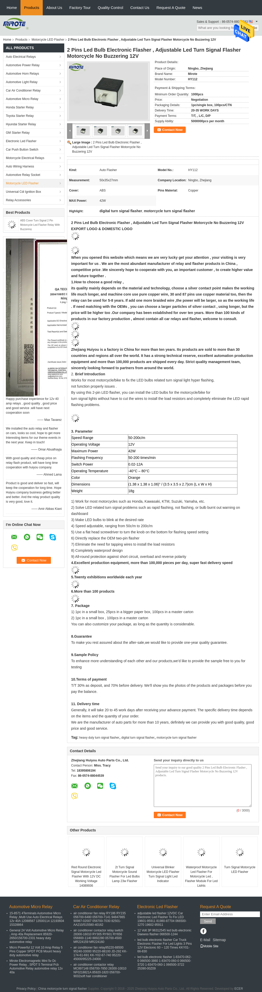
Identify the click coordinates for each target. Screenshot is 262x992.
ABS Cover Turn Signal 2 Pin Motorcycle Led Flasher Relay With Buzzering (40, 225)
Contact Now (172, 130)
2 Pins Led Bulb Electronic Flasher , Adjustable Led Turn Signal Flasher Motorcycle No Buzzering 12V (106, 147)
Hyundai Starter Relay (21, 124)
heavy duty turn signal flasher (99, 737)
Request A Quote (170, 7)
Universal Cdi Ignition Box (23, 192)
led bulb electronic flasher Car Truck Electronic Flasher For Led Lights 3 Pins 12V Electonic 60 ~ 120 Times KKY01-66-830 (164, 945)
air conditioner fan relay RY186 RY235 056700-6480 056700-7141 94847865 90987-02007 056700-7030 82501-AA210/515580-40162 (99, 919)
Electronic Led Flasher (21, 141)
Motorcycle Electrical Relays (25, 158)
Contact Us (139, 7)
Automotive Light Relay (21, 82)
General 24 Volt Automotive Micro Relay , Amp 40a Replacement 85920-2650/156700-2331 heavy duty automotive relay (36, 936)
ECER (238, 988)
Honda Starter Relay (20, 107)
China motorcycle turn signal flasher (62, 988)
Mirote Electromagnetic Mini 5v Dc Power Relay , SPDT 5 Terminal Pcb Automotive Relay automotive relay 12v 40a (36, 966)
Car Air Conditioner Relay (23, 90)
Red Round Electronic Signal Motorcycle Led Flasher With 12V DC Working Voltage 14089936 (86, 876)
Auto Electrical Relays (21, 57)
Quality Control (110, 7)
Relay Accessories (18, 200)
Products (31, 7)
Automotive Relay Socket (23, 175)
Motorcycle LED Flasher (47, 39)
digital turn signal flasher (137, 737)
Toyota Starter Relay (20, 116)
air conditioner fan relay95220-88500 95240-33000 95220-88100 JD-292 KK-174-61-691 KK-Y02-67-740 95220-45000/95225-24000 (100, 953)
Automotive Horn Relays (23, 73)
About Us (54, 7)
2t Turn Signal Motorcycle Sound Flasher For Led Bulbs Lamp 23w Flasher (125, 874)
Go (254, 28)
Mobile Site (209, 946)
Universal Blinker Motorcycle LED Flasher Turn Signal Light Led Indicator (163, 874)
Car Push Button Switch (22, 149)
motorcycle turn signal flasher (176, 737)
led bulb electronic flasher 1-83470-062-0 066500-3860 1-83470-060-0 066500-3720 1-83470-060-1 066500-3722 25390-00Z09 (164, 962)
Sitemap (219, 940)
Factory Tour (80, 7)
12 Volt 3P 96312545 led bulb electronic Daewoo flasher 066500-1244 (164, 932)
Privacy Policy (26, 988)
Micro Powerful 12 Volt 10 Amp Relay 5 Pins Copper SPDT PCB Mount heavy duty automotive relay (35, 951)
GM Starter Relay (18, 132)
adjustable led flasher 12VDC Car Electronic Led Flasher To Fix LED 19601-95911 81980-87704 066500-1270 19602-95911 (162, 919)
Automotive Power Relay (22, 65)
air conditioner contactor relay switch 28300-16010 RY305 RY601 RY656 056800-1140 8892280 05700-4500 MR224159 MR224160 (98, 936)
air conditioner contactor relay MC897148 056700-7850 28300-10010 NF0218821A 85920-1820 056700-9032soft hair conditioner (99, 970)
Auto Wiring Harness (20, 166)
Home (12, 7)
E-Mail (205, 940)
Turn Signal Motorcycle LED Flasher (239, 869)
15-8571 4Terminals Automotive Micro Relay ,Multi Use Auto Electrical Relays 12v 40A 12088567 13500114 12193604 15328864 (36, 919)
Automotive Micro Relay (22, 99)
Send (208, 921)
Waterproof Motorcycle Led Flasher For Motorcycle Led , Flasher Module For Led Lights (201, 876)
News (197, 7)
